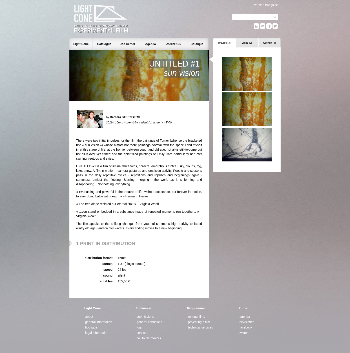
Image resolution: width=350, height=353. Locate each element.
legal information (96, 333)
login (140, 327)
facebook (245, 327)
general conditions (149, 322)
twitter (243, 333)
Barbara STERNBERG (125, 117)
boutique (91, 327)
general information (98, 322)
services (142, 333)
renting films (196, 316)
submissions (145, 316)
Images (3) (224, 42)
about (89, 316)
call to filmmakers (149, 338)
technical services (200, 327)
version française (266, 5)
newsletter (246, 322)
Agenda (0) (269, 42)
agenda (244, 316)
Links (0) (247, 42)
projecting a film (199, 322)
